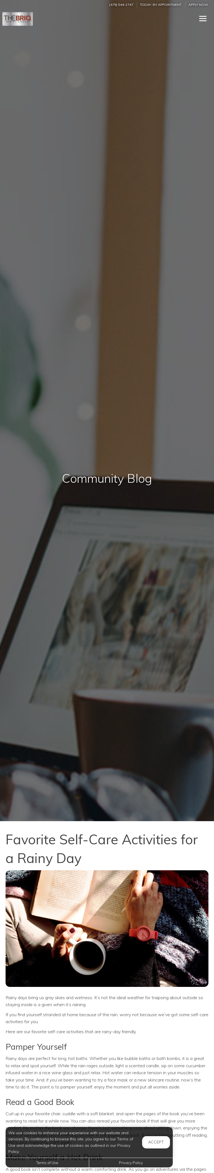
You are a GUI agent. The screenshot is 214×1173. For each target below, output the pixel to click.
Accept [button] (156, 1142)
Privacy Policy (131, 1162)
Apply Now (198, 5)
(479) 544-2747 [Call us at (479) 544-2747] (121, 5)
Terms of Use (47, 1162)
